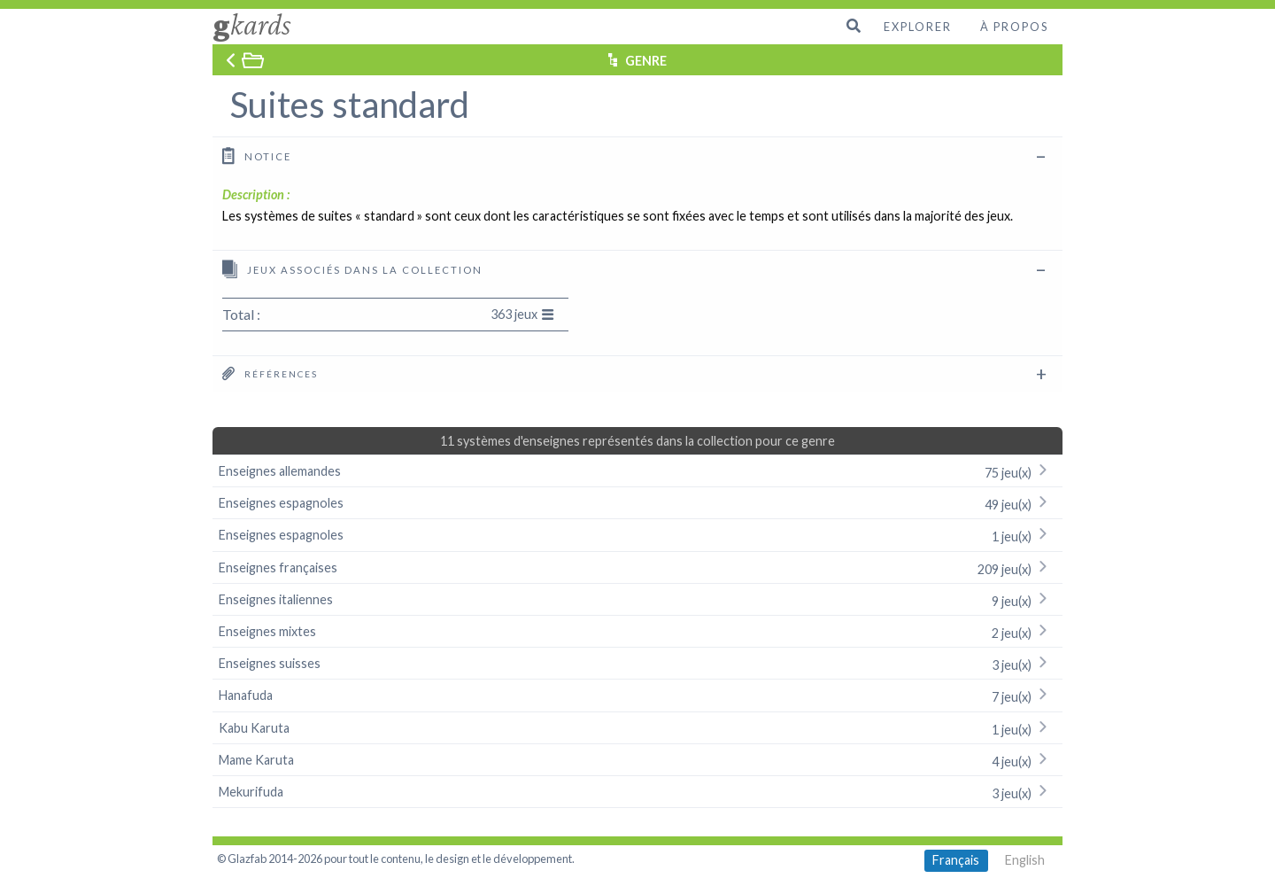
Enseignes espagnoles (637, 502)
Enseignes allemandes (637, 470)
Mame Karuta (637, 759)
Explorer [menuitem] (918, 26)
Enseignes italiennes (637, 599)
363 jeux (522, 314)
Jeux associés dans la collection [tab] (352, 269)
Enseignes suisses (637, 663)
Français (955, 859)
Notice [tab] (256, 155)
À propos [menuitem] (1014, 26)
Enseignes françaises (637, 567)
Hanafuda (637, 695)
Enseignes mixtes (637, 631)
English (1025, 859)
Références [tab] (270, 373)
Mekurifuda (637, 791)
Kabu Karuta (637, 727)
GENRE (646, 60)
